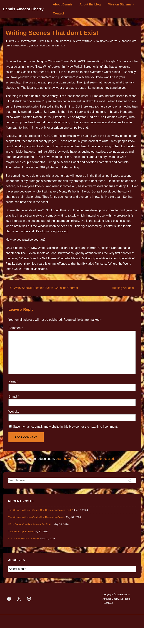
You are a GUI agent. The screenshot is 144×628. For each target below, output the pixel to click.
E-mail (12, 396)
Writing (87, 41)
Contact (58, 13)
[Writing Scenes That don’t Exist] (44, 41)
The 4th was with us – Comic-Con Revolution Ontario (36, 517)
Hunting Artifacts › (124, 287)
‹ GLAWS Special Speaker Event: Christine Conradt (43, 287)
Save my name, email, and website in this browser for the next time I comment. (65, 426)
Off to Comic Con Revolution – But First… (30, 524)
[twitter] (19, 599)
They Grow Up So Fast (20, 531)
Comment (15, 328)
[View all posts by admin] (11, 41)
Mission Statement (121, 4)
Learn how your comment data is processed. (85, 458)
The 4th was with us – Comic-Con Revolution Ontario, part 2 (40, 510)
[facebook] (9, 599)
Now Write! (47, 45)
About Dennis (62, 4)
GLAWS (77, 41)
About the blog (90, 4)
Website (13, 411)
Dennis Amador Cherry (23, 9)
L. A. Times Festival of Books (23, 538)
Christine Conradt (17, 45)
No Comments (108, 41)
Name (12, 381)
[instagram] (29, 599)
